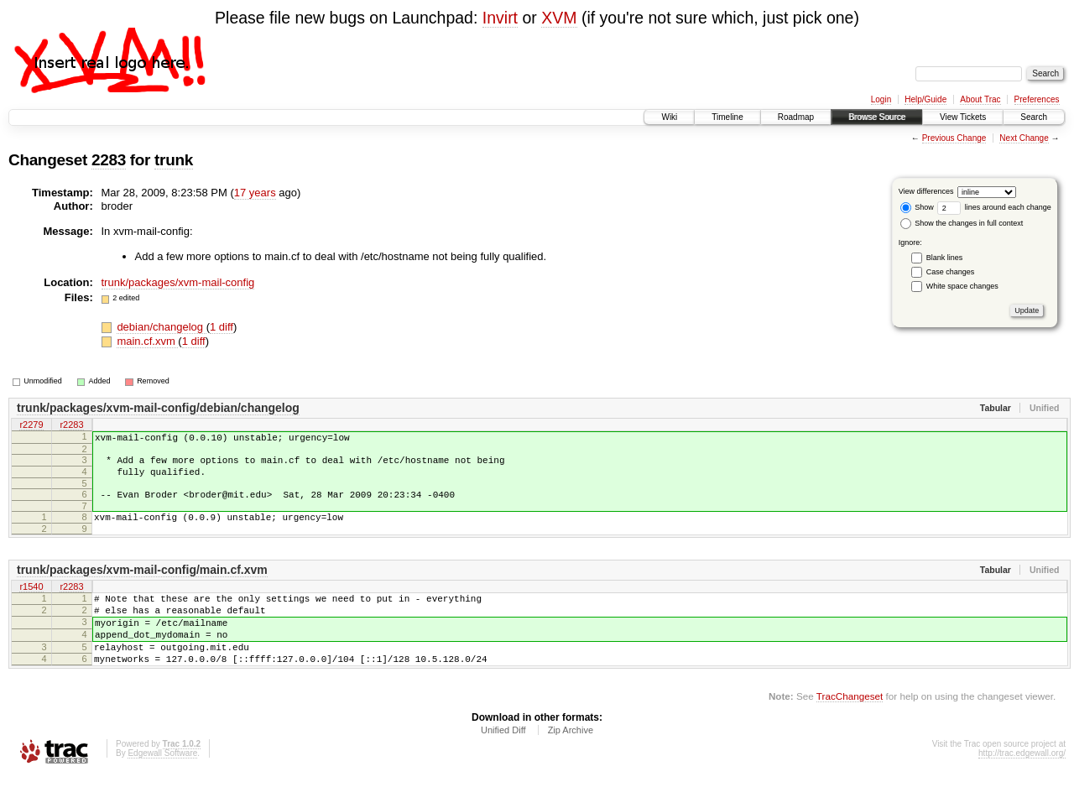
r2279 (31, 425)
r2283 (71, 425)
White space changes (962, 286)
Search (1033, 117)
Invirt (500, 17)
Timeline (727, 117)
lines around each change (994, 207)
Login (881, 99)
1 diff (221, 327)
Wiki (669, 117)
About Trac (980, 99)
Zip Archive (570, 763)
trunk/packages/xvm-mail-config (178, 282)
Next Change (1023, 138)
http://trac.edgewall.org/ (1022, 785)
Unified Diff (503, 763)
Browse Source (876, 117)
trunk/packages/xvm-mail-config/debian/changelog (158, 407)
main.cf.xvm (147, 341)
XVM (558, 17)
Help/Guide (925, 99)
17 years (255, 192)
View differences (926, 191)
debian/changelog (161, 327)
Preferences (1037, 99)
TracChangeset (849, 728)
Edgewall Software (162, 785)
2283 (108, 160)
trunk (173, 160)
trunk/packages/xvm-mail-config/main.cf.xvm (142, 585)
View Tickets (963, 117)
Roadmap (796, 117)
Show (917, 207)
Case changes (950, 272)
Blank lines (944, 257)
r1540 (31, 602)
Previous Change (954, 138)
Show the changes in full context (962, 223)
